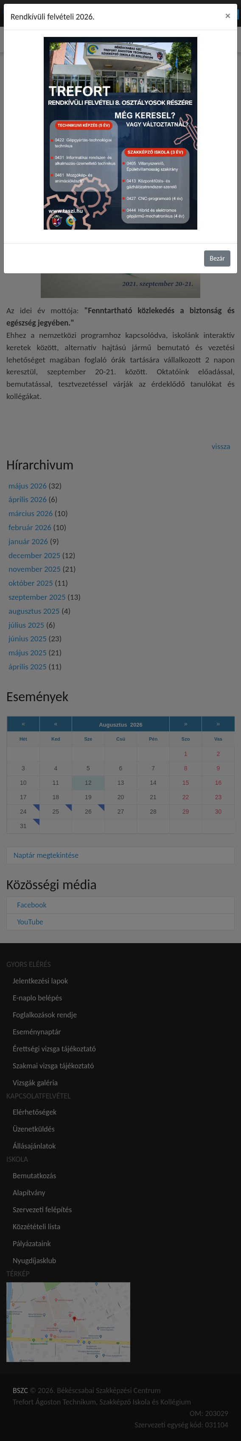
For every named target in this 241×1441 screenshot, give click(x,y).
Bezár (217, 258)
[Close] (228, 16)
